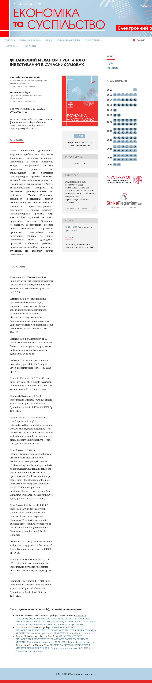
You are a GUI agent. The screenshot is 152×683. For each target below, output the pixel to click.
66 (119, 151)
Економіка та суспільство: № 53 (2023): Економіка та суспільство (49, 624)
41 (115, 133)
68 (127, 151)
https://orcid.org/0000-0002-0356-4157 (23, 101)
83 (115, 165)
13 (135, 100)
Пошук (140, 40)
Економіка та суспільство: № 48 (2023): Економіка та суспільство (60, 633)
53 (115, 142)
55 (123, 142)
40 (135, 129)
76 (135, 156)
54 (119, 142)
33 (131, 124)
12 (131, 100)
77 (115, 159)
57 (131, 142)
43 (123, 133)
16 (123, 105)
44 (127, 133)
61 (123, 147)
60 (119, 147)
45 (131, 133)
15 (119, 105)
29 (115, 124)
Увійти (144, 6)
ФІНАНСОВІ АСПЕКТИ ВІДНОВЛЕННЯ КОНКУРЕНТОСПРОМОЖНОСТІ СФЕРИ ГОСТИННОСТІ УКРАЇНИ (52, 639)
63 (131, 147)
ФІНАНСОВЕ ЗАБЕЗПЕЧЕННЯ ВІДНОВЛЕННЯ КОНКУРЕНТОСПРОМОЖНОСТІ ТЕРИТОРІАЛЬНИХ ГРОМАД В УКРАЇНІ (56, 630)
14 (115, 105)
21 (115, 115)
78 (119, 159)
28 (135, 120)
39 (131, 129)
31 (123, 124)
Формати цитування (77, 208)
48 (119, 138)
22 (119, 115)
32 (127, 124)
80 (127, 159)
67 (123, 151)
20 (115, 110)
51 (131, 138)
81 (131, 159)
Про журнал (92, 40)
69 (131, 151)
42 (119, 133)
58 (135, 142)
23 (115, 120)
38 (127, 129)
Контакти (30, 46)
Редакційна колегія (68, 40)
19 (135, 105)
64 (135, 147)
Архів (49, 40)
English (110, 63)
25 (123, 120)
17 (127, 105)
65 (115, 151)
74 (127, 156)
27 (131, 120)
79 (123, 159)
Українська (112, 67)
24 (119, 120)
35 (115, 129)
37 (123, 129)
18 (131, 105)
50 (127, 138)
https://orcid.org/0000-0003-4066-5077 (23, 86)
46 (135, 133)
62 (127, 147)
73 (123, 156)
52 (135, 138)
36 (119, 129)
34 (135, 124)
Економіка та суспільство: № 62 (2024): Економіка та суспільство (61, 642)
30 (119, 124)
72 (119, 156)
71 (115, 156)
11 (127, 100)
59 (115, 147)
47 (115, 138)
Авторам (12, 46)
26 (127, 120)
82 (135, 159)
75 (131, 156)
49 (123, 138)
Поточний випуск (30, 40)
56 (127, 142)
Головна (9, 40)
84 (119, 165)
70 (135, 151)
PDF (80, 136)
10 (123, 100)
